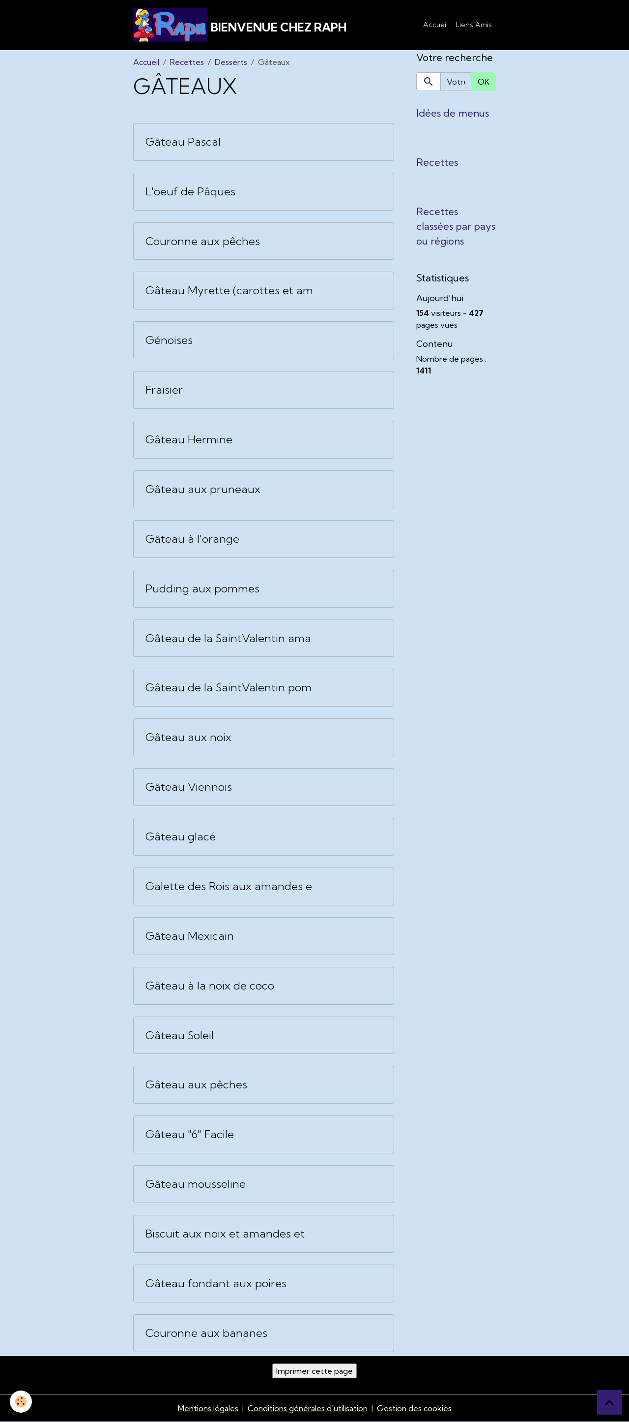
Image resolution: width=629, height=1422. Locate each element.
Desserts (231, 62)
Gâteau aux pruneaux (202, 489)
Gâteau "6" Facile (189, 1134)
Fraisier (164, 390)
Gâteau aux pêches (196, 1084)
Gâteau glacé (180, 836)
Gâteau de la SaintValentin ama (228, 638)
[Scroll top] (609, 1402)
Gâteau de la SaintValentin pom (228, 687)
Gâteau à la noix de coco (209, 985)
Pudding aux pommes (202, 588)
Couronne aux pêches (202, 241)
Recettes (187, 62)
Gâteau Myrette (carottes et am (229, 290)
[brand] (239, 25)
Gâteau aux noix (188, 737)
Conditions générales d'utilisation (308, 1408)
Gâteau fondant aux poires (215, 1283)
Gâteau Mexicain (189, 936)
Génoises (169, 340)
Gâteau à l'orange (192, 539)
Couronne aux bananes (206, 1333)
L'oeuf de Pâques (190, 191)
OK (483, 82)
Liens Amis (474, 24)
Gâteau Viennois (188, 787)
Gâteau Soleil (179, 1035)
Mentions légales (208, 1408)
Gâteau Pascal (183, 142)
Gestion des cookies (414, 1408)
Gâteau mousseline (195, 1184)
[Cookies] (21, 1402)
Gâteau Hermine (188, 439)
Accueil (435, 24)
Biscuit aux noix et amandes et (225, 1233)
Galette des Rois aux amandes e (228, 886)
